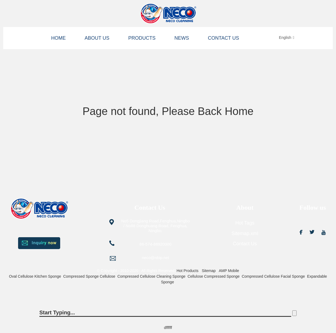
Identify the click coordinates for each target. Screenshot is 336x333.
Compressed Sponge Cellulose (89, 276)
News (181, 38)
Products (141, 38)
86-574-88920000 (155, 244)
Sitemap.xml (245, 233)
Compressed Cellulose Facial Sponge (273, 276)
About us (97, 38)
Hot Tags (244, 223)
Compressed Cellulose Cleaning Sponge (151, 276)
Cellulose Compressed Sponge (214, 276)
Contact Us (223, 38)
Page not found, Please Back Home (168, 111)
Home (58, 38)
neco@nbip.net (155, 257)
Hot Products (187, 271)
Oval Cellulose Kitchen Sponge (35, 276)
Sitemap (209, 271)
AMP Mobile (229, 271)
